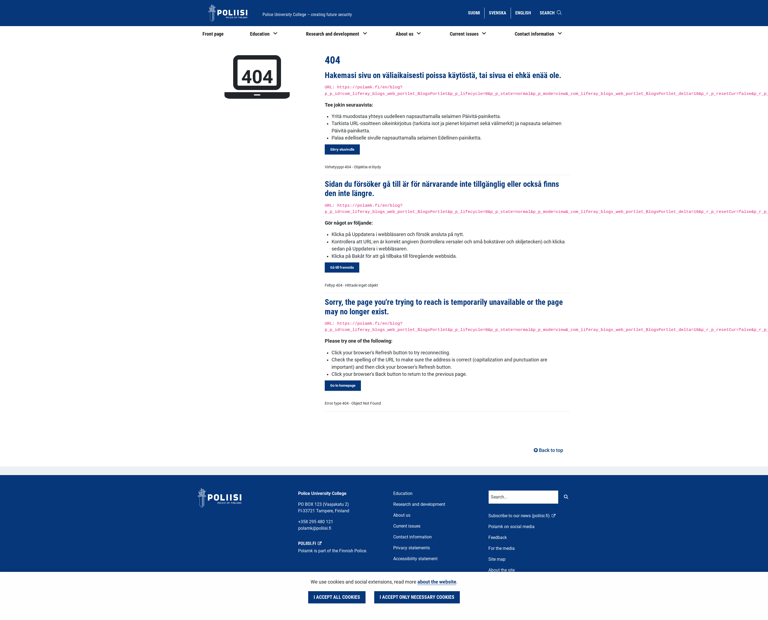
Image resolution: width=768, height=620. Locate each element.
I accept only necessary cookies (417, 597)
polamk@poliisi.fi (314, 528)
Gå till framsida (342, 267)
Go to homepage (342, 385)
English (525, 13)
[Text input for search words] (523, 497)
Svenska (500, 13)
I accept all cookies (337, 597)
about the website (436, 582)
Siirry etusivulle (342, 149)
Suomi (476, 13)
